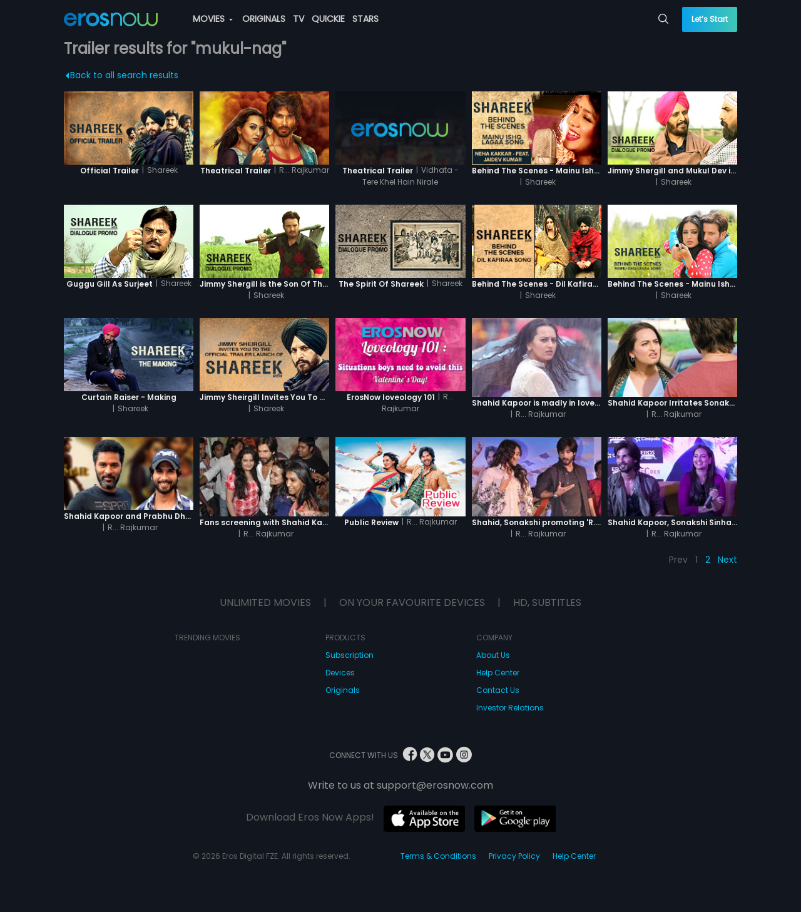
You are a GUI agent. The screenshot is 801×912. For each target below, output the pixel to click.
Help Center (497, 672)
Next (727, 559)
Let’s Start (709, 19)
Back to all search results (122, 75)
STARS (365, 19)
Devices (340, 672)
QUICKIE (328, 19)
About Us (493, 655)
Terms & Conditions (438, 856)
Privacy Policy (514, 856)
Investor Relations (510, 707)
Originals (342, 690)
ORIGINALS (263, 19)
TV (298, 19)
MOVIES (213, 19)
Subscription (349, 655)
